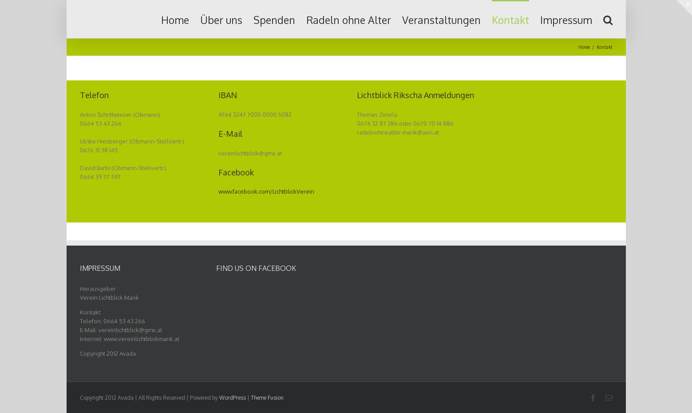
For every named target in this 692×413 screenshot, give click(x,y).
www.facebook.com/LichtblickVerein (266, 191)
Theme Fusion (267, 397)
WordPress (232, 397)
